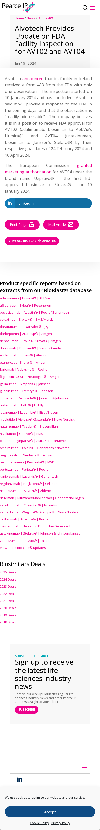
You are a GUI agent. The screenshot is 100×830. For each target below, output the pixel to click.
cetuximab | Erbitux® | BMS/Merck (26, 319)
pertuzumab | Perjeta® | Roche (24, 469)
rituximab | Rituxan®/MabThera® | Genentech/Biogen (42, 498)
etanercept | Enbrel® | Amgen (23, 362)
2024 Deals (8, 579)
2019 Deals (8, 615)
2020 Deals (8, 608)
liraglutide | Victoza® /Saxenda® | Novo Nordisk (37, 419)
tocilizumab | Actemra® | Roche (24, 519)
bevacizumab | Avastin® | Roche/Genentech (34, 312)
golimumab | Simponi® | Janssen (25, 384)
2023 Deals (8, 586)
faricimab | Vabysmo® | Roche (23, 369)
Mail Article (61, 225)
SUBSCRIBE (26, 709)
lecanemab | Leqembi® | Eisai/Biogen (29, 412)
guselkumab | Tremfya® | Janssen (26, 391)
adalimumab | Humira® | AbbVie (25, 298)
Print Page (22, 225)
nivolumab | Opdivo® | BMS (21, 433)
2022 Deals (8, 593)
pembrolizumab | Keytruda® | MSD (27, 462)
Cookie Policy (39, 823)
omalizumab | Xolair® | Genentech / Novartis (34, 448)
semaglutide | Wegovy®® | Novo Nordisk (39, 512)
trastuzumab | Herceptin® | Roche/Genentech (35, 526)
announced (32, 78)
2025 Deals (8, 572)
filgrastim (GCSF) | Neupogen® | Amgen (30, 376)
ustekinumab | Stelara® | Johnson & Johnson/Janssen (41, 533)
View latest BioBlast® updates (23, 547)
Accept (50, 811)
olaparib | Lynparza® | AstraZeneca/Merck (33, 440)
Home (19, 18)
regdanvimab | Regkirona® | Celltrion (29, 483)
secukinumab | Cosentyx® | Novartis (28, 505)
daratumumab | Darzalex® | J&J (24, 326)
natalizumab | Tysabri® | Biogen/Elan (29, 426)
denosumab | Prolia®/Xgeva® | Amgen (30, 341)
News (31, 18)
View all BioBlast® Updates (32, 241)
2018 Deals (8, 622)
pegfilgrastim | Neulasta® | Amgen (26, 455)
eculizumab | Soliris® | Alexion (23, 355)
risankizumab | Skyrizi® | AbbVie (25, 490)
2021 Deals (8, 600)
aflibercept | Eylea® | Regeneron (25, 305)
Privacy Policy (60, 823)
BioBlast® (45, 18)
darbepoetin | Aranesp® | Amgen (26, 333)
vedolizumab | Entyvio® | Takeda (26, 540)
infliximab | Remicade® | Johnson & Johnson (34, 398)
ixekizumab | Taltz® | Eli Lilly (22, 405)
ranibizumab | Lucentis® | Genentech (29, 476)
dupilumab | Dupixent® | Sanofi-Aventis (31, 348)
